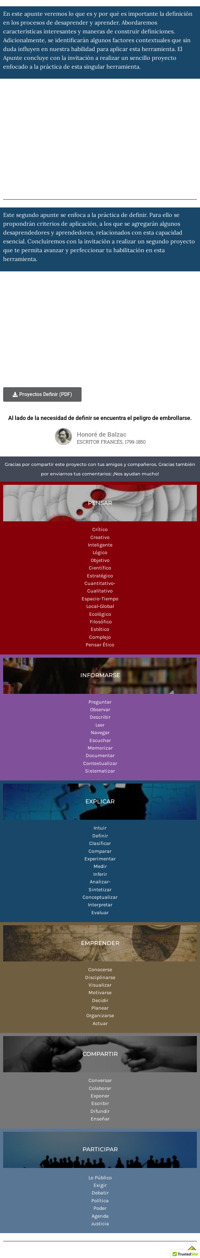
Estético (100, 629)
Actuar (100, 1023)
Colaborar (100, 1088)
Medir (100, 866)
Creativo (100, 537)
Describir (100, 717)
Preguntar (100, 702)
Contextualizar (100, 763)
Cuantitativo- (100, 583)
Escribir (100, 1103)
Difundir (100, 1111)
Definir (100, 836)
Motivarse (100, 992)
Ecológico (100, 614)
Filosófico (100, 622)
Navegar (100, 732)
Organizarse (100, 1015)
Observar (100, 709)
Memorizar (100, 748)
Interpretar (100, 905)
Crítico (100, 529)
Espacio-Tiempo (100, 599)
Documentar (100, 755)
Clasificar (100, 843)
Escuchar (100, 740)
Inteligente (100, 545)
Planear (100, 1008)
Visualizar (100, 985)
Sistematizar (100, 771)
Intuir (100, 828)
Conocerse (100, 969)
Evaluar (100, 912)
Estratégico (100, 576)
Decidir (100, 1000)
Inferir (100, 874)
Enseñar (100, 1119)
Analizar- (100, 882)
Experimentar (100, 859)
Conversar (100, 1080)
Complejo (100, 637)
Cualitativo (100, 591)
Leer (100, 725)
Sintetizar (100, 889)
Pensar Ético (100, 645)
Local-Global (100, 606)
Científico (100, 568)
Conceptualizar (100, 897)
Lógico (100, 552)
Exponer (100, 1096)
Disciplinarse (100, 977)
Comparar (100, 851)
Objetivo (100, 560)
